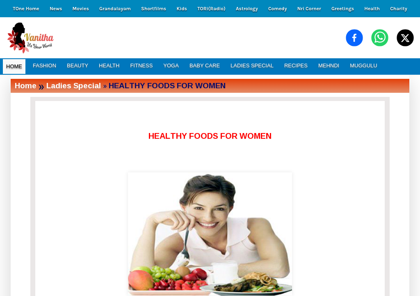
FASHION (44, 65)
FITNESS (141, 65)
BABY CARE (204, 65)
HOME (14, 66)
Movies (81, 8)
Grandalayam (115, 8)
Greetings (342, 8)
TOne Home (26, 8)
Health (372, 8)
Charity (398, 8)
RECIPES (296, 65)
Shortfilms (153, 8)
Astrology (247, 8)
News (56, 8)
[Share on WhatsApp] (379, 37)
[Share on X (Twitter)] (405, 37)
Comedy (277, 8)
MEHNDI (328, 65)
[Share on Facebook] (354, 37)
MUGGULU (363, 65)
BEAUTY (77, 65)
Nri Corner (309, 8)
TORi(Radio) (211, 8)
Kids (181, 8)
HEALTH (109, 65)
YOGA (171, 65)
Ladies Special (73, 86)
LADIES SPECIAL (252, 65)
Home (26, 86)
